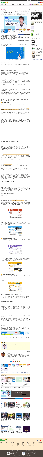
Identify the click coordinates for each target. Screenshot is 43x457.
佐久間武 (8, 353)
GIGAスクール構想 (26, 372)
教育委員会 (18, 444)
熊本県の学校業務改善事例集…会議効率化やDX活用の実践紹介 (25, 40)
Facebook (10, 357)
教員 (33, 444)
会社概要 (20, 450)
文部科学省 (18, 443)
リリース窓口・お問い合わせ (11, 450)
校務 (22, 444)
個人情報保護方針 (27, 450)
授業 (22, 443)
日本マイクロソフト (8, 372)
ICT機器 (20, 4)
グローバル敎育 (29, 445)
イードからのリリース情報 (31, 450)
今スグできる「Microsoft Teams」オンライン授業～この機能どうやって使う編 (12, 387)
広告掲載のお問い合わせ (17, 450)
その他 (12, 445)
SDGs (28, 444)
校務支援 (20, 36)
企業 (33, 445)
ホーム (2, 4)
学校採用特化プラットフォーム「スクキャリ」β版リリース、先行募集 (26, 37)
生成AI (5, 4)
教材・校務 (13, 4)
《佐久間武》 (28, 351)
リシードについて (23, 450)
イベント (28, 4)
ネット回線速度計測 (40, 442)
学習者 (33, 443)
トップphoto (20, 372)
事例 (23, 4)
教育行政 (17, 4)
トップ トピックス (15, 372)
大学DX (9, 4)
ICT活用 (28, 443)
